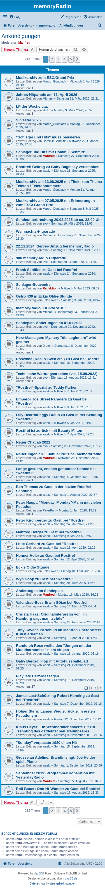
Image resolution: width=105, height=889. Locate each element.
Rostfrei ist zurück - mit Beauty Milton (49, 430)
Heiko (46, 110)
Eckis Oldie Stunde (32, 567)
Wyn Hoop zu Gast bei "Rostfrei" (44, 579)
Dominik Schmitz (54, 141)
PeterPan (49, 510)
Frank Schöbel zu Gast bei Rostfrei (46, 270)
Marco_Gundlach (54, 81)
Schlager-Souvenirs (33, 284)
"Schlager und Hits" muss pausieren (48, 137)
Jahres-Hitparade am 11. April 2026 (46, 95)
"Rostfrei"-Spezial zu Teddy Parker (46, 387)
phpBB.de (71, 878)
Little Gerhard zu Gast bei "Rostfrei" (47, 544)
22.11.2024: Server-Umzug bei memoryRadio (55, 246)
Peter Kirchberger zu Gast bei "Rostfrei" (51, 520)
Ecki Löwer (50, 300)
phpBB (38, 873)
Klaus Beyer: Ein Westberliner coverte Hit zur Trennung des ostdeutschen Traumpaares (55, 729)
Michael (48, 98)
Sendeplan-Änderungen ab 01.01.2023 (49, 323)
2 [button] (52, 59)
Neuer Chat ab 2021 (33, 442)
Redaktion (50, 288)
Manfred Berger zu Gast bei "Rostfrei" (49, 532)
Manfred (24, 42)
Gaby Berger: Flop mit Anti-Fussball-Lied (52, 661)
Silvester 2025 (28, 120)
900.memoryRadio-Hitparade (41, 258)
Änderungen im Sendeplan (39, 591)
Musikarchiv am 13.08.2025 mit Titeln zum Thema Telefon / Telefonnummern (59, 184)
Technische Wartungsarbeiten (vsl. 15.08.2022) (56, 374)
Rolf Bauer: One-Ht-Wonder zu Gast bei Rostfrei (58, 789)
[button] (77, 59)
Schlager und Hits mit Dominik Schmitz (50, 152)
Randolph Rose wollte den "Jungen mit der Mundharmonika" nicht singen (53, 647)
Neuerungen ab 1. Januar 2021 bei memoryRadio (58, 454)
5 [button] (71, 59)
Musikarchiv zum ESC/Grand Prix (45, 78)
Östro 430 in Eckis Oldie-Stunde (44, 296)
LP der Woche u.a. (32, 106)
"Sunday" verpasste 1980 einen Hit (46, 743)
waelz (46, 170)
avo (45, 223)
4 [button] (65, 59)
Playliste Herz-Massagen (37, 676)
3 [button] (58, 59)
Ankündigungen (20, 36)
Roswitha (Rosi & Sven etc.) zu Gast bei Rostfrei (58, 359)
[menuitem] (14, 17)
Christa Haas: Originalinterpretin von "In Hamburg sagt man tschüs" (51, 616)
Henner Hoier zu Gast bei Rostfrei (45, 555)
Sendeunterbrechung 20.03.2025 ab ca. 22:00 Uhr (59, 220)
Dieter (47, 345)
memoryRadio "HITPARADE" (41, 308)
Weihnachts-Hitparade (35, 231)
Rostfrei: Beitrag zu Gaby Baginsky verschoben (57, 167)
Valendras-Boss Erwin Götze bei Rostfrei (51, 602)
